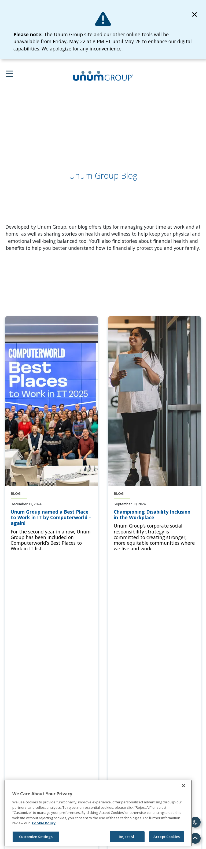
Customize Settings (35, 836)
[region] (98, 813)
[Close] (183, 786)
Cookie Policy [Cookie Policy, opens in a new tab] (44, 823)
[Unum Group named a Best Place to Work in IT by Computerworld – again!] (51, 517)
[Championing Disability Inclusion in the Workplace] (154, 514)
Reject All (127, 836)
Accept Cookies (166, 836)
